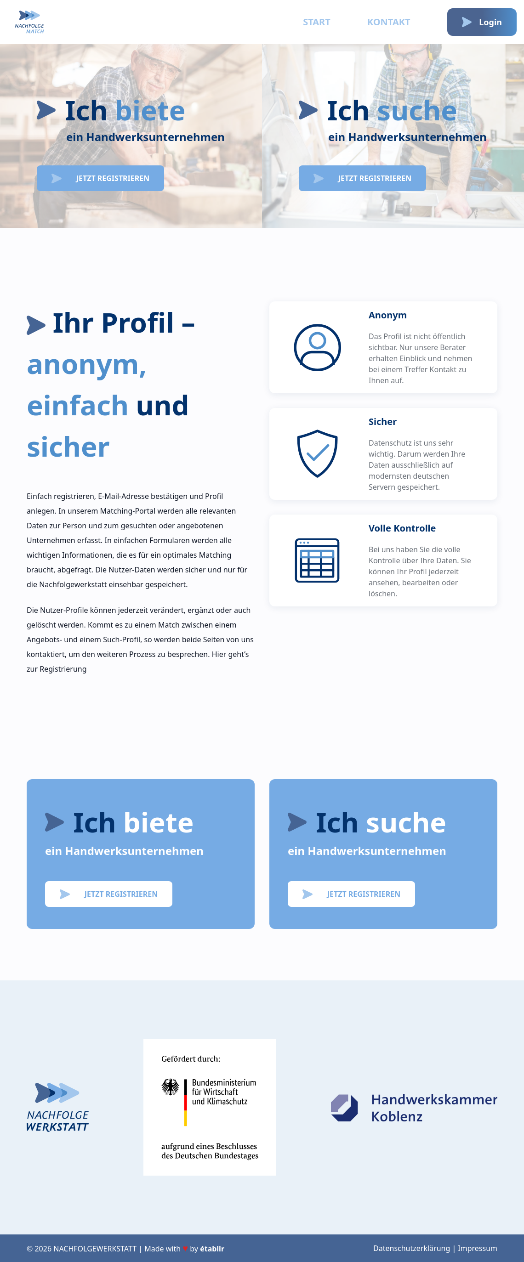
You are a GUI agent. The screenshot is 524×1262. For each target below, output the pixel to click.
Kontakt (388, 22)
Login (482, 22)
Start (316, 22)
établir (212, 1249)
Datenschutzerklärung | (414, 1248)
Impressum (477, 1248)
